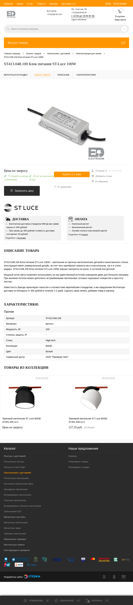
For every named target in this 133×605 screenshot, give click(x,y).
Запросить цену (22, 190)
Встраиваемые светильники (17, 495)
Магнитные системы (14, 517)
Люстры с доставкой (15, 456)
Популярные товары (78, 461)
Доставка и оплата (71, 3)
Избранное (67, 600)
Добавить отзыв (101, 176)
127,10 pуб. (82, 427)
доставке (21, 238)
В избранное (99, 181)
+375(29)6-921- (53, 14)
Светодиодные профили (17, 550)
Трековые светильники (15, 533)
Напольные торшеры (15, 539)
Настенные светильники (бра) (18, 484)
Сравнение (37, 600)
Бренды (53, 3)
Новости (41, 3)
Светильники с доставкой (17, 472)
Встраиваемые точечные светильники (22, 506)
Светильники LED (12, 511)
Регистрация (120, 3)
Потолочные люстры (14, 461)
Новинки (8, 3)
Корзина (97, 600)
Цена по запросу (16, 170)
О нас (30, 3)
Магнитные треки (12, 528)
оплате (84, 234)
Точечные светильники (15, 500)
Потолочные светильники (16, 478)
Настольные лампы (14, 544)
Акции (20, 3)
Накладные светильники (16, 489)
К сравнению (62, 186)
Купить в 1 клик (72, 174)
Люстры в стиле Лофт (14, 467)
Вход (108, 3)
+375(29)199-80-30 (79, 12)
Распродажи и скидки (78, 467)
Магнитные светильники (16, 522)
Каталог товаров (66, 42)
